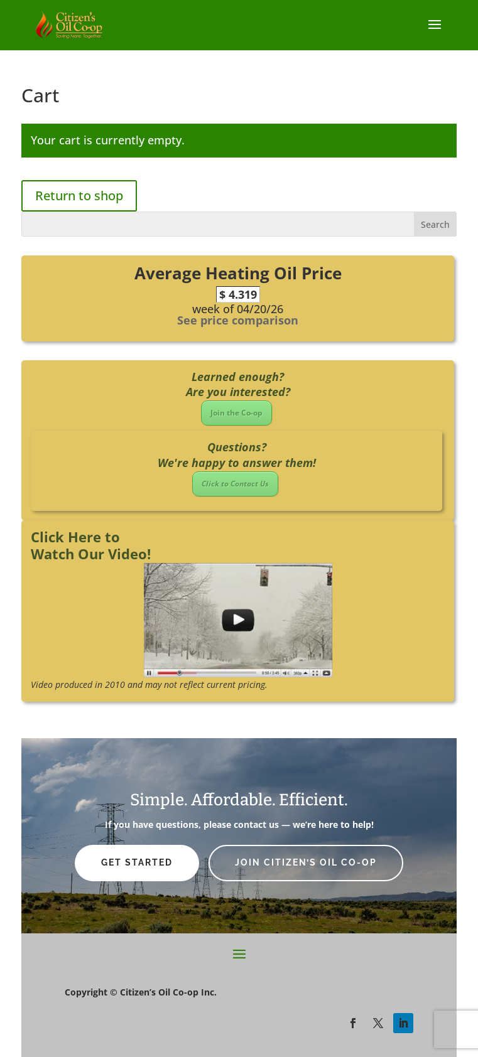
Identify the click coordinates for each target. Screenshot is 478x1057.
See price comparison (237, 320)
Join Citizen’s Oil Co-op (306, 862)
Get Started (137, 862)
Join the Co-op (236, 412)
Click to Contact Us (235, 483)
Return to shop (79, 195)
